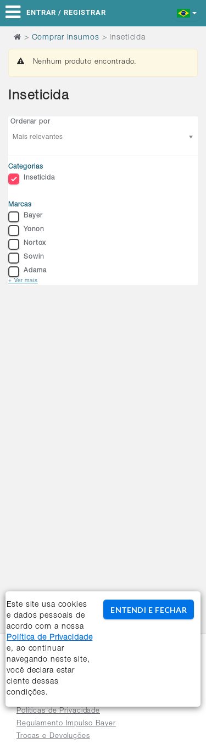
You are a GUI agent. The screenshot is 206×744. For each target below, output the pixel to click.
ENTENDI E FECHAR (148, 609)
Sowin (25, 258)
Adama (27, 271)
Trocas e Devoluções (53, 736)
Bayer (25, 216)
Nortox (27, 244)
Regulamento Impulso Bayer (66, 724)
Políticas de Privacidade (58, 711)
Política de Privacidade (49, 638)
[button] (187, 12)
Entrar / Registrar (66, 12)
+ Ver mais (23, 281)
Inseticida (31, 179)
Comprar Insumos (65, 38)
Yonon (25, 230)
